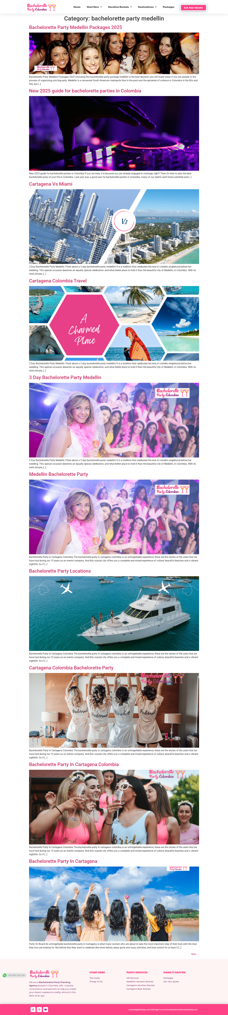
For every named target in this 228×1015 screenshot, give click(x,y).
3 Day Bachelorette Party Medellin (65, 377)
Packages (168, 7)
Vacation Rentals (120, 7)
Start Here (94, 7)
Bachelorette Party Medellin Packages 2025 (75, 27)
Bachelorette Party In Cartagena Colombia (74, 764)
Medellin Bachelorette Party (58, 474)
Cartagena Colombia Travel (58, 281)
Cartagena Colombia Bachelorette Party (71, 668)
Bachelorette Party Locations (60, 571)
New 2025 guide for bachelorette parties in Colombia (85, 91)
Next (195, 954)
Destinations (147, 7)
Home (77, 7)
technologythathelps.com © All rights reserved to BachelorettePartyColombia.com (163, 1010)
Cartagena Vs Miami (50, 184)
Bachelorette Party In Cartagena (63, 861)
